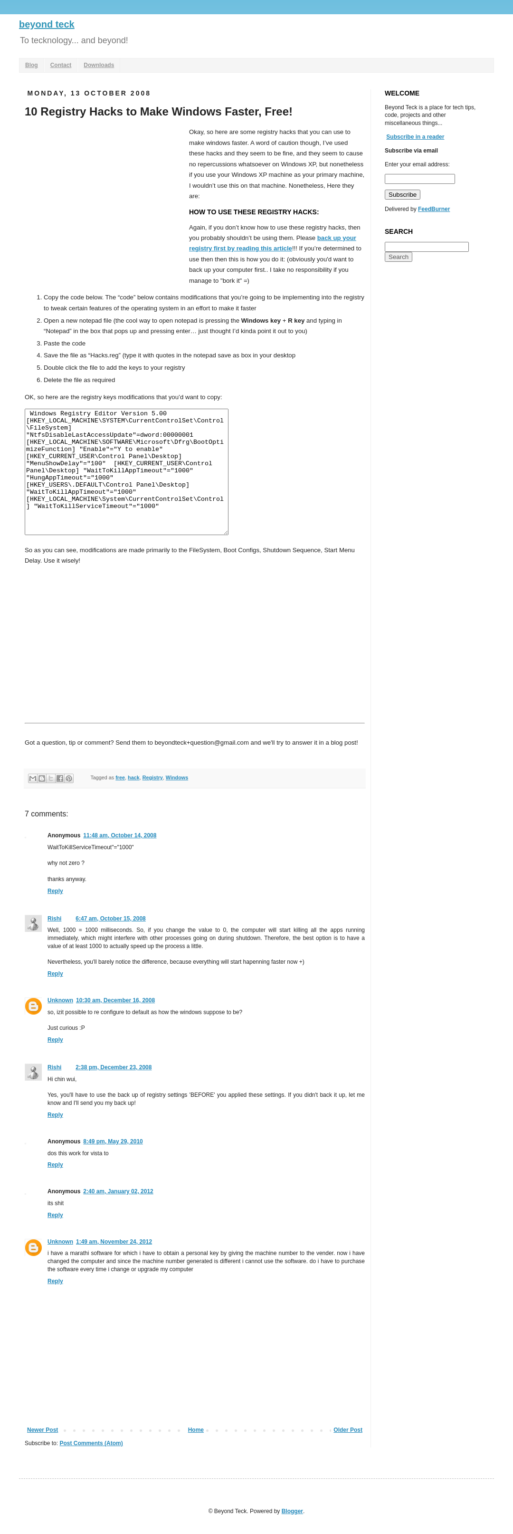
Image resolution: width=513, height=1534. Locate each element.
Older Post (347, 1430)
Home (196, 1430)
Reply (55, 891)
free (120, 777)
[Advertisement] (104, 198)
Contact (61, 65)
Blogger (292, 1511)
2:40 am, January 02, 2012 (118, 1191)
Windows (177, 777)
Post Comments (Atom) (91, 1443)
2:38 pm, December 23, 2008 (114, 1067)
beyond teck (47, 24)
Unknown (60, 1000)
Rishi (54, 918)
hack (134, 777)
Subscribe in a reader (415, 137)
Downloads (99, 65)
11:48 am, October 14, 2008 (119, 835)
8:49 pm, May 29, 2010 (112, 1141)
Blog (31, 65)
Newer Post (42, 1430)
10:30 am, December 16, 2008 (115, 1000)
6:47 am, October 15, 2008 (110, 918)
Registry (152, 777)
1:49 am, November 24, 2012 (114, 1241)
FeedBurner (434, 209)
